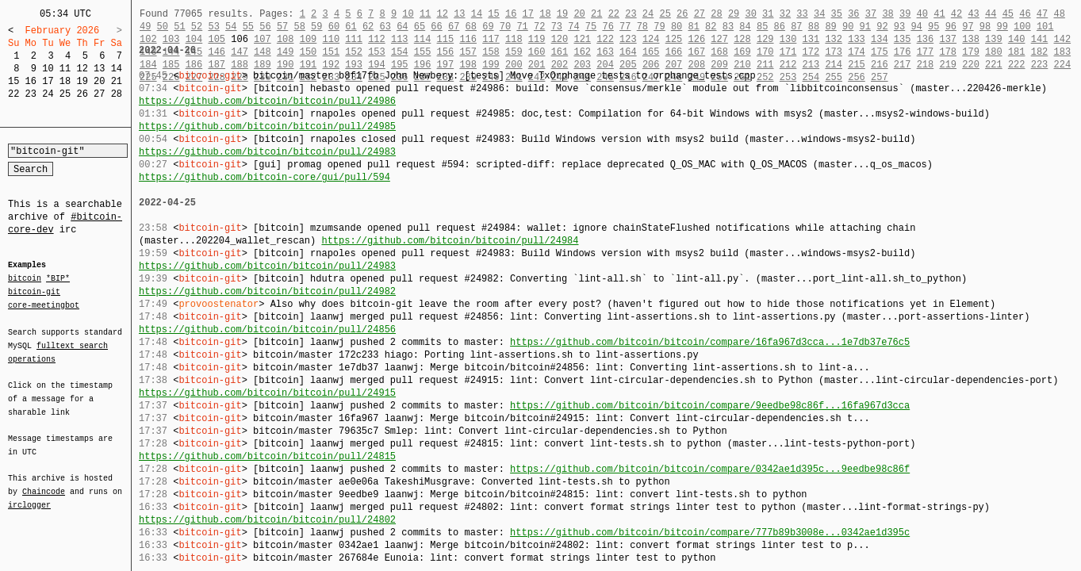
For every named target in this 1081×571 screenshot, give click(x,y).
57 (282, 26)
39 (904, 14)
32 (785, 14)
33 (801, 14)
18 (65, 81)
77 (625, 26)
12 (81, 68)
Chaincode (43, 482)
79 (659, 26)
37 (870, 14)
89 (830, 26)
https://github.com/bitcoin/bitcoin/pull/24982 (267, 291)
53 (213, 26)
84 (744, 26)
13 (99, 68)
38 (887, 14)
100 (1022, 26)
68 (471, 26)
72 (539, 26)
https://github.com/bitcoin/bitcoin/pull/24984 (449, 240)
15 (13, 81)
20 (99, 81)
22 (13, 94)
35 (836, 14)
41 (939, 14)
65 (419, 26)
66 (436, 26)
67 (453, 26)
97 (967, 26)
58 (299, 26)
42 (956, 14)
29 (733, 14)
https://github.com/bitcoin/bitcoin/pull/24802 (267, 520)
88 (813, 26)
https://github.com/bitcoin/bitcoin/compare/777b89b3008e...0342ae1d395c (710, 532)
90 (847, 26)
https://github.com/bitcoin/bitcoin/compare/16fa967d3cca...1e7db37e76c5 (710, 342)
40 (922, 14)
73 (556, 26)
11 (65, 68)
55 (248, 26)
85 (762, 26)
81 (694, 26)
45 (1008, 14)
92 (881, 26)
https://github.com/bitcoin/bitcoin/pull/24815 (267, 456)
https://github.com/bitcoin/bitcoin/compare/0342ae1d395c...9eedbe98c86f (710, 469)
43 (973, 14)
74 (573, 26)
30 (750, 14)
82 (710, 26)
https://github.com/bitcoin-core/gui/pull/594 (264, 177)
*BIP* (58, 279)
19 (81, 81)
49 (145, 26)
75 (590, 26)
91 (865, 26)
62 (368, 26)
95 (933, 26)
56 (264, 26)
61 (350, 26)
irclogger (29, 494)
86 (779, 26)
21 (116, 81)
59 (316, 26)
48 (1058, 14)
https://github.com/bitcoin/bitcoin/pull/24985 (267, 126)
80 (676, 26)
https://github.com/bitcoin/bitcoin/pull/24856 (267, 329)
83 (728, 26)
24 (47, 94)
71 (521, 26)
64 (402, 26)
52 (196, 26)
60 (333, 26)
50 (162, 26)
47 (1042, 14)
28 (116, 94)
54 (230, 26)
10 (47, 68)
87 (796, 26)
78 (642, 26)
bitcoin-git (34, 291)
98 (985, 26)
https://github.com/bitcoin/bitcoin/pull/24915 (267, 393)
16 (30, 81)
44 (990, 14)
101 (1045, 26)
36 (853, 14)
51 (179, 26)
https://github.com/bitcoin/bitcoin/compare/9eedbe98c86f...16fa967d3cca (710, 405)
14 (116, 68)
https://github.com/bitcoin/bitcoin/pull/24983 (267, 152)
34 (819, 14)
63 (385, 26)
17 (47, 81)
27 (99, 94)
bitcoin (24, 279)
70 (505, 26)
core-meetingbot (43, 304)
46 (1024, 14)
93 (899, 26)
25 (65, 94)
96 (950, 26)
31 (767, 14)
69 (487, 26)
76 (607, 26)
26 (81, 94)
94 (916, 26)
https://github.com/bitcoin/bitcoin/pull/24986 (267, 101)
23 (30, 94)
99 (1001, 26)
